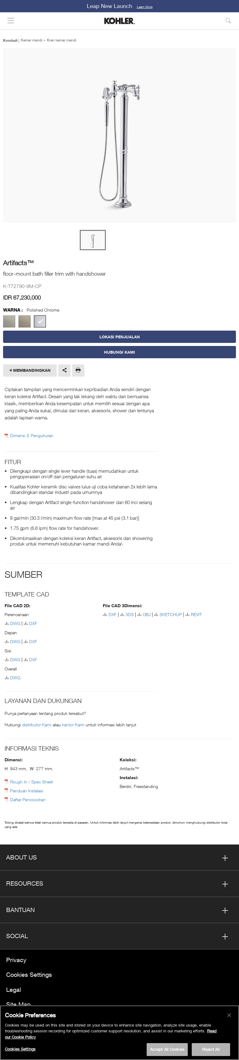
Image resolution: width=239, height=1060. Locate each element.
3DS (129, 614)
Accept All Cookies (167, 1049)
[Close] (229, 1015)
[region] (119, 1032)
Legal (13, 989)
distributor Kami (37, 724)
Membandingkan (32, 370)
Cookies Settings (29, 974)
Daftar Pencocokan (28, 799)
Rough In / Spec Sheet (31, 781)
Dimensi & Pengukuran (31, 435)
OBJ (147, 614)
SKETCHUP (171, 614)
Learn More (144, 7)
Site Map (18, 1004)
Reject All (210, 1049)
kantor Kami (74, 724)
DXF (33, 623)
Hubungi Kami (119, 352)
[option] (119, 136)
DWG (15, 623)
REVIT (196, 614)
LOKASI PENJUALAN (119, 336)
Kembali (10, 40)
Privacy (16, 959)
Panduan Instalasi (26, 790)
